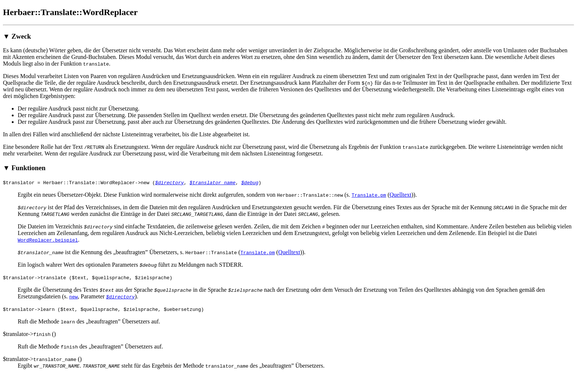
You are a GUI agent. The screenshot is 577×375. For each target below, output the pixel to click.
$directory (169, 182)
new (73, 296)
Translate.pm (368, 195)
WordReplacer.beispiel (48, 239)
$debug (249, 182)
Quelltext (400, 195)
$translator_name (213, 182)
